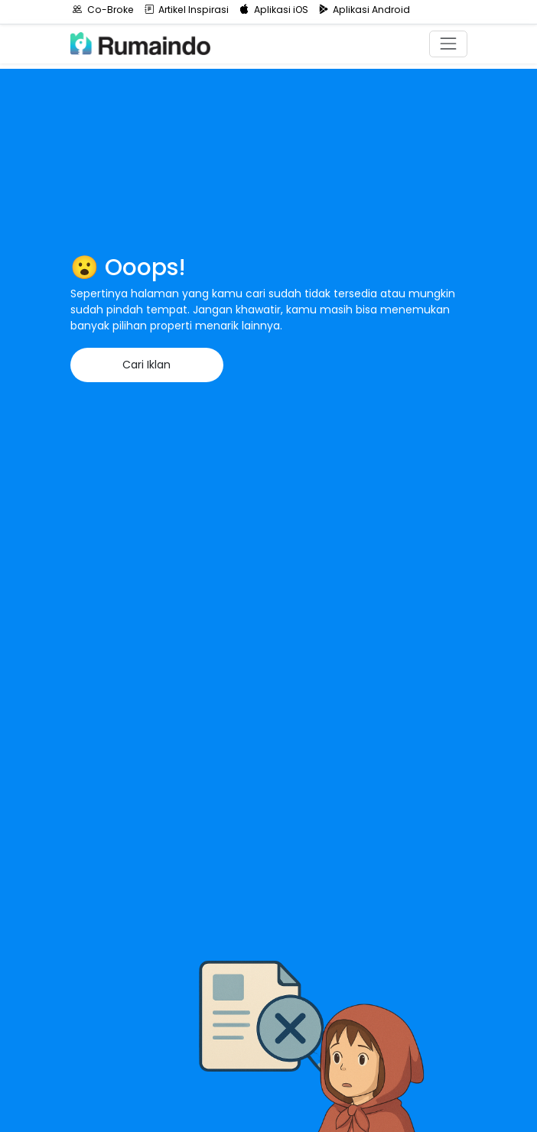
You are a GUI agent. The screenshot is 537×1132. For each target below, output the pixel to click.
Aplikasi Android (365, 9)
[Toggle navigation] (448, 44)
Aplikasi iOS (273, 9)
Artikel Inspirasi (187, 9)
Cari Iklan (146, 364)
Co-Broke (103, 9)
